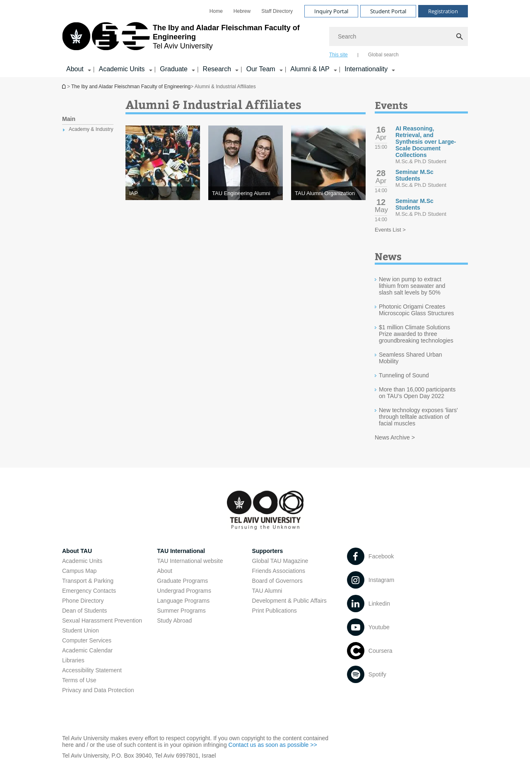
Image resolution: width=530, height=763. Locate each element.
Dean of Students (84, 610)
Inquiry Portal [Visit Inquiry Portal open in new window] (331, 11)
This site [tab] (338, 55)
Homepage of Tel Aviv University (64, 86)
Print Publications (274, 610)
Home (216, 11)
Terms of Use (79, 680)
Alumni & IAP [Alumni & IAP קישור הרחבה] (309, 68)
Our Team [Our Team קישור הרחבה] (260, 68)
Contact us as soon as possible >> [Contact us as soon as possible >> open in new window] (273, 744)
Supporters (267, 551)
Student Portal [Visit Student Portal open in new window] (388, 11)
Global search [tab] (383, 55)
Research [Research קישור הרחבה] (217, 68)
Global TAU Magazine (280, 561)
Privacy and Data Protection (98, 690)
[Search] (398, 36)
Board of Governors (277, 580)
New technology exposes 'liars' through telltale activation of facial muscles (418, 417)
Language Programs (183, 600)
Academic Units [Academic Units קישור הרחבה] (122, 68)
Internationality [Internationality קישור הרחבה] (366, 68)
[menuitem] (216, 11)
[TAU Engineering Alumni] (245, 193)
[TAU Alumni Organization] (328, 193)
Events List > (390, 230)
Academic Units (82, 561)
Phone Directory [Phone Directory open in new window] (83, 600)
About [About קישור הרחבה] (75, 68)
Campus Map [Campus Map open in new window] (79, 570)
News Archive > (395, 437)
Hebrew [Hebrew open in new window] (242, 11)
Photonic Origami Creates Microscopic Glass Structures (416, 309)
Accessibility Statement (92, 670)
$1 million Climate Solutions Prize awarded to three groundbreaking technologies (416, 334)
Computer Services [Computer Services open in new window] (86, 640)
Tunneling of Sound (404, 375)
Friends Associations (278, 570)
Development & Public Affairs (289, 600)
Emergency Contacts (89, 590)
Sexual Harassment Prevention (102, 620)
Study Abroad (174, 620)
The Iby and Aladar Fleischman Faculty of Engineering (130, 86)
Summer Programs (181, 610)
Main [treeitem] (68, 119)
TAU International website (190, 561)
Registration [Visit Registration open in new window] (443, 11)
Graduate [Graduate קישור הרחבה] (174, 68)
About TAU (77, 551)
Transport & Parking (87, 580)
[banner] (265, 38)
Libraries (73, 660)
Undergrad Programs (184, 590)
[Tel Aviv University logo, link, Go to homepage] (191, 39)
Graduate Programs (182, 580)
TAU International (181, 551)
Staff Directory (277, 11)
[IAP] (162, 193)
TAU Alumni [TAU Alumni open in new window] (267, 590)
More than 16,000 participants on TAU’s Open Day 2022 (417, 392)
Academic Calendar (87, 650)
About (164, 570)
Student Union (80, 630)
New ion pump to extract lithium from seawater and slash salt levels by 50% (412, 286)
